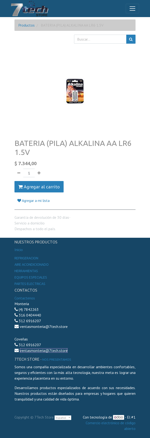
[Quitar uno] (18, 173)
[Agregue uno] (39, 173)
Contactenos (24, 298)
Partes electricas (29, 284)
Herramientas (26, 271)
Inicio (18, 249)
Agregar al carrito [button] (39, 187)
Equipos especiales (30, 277)
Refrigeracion (26, 258)
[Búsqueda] (131, 39)
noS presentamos (56, 359)
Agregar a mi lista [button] (33, 200)
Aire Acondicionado (31, 264)
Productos (26, 25)
